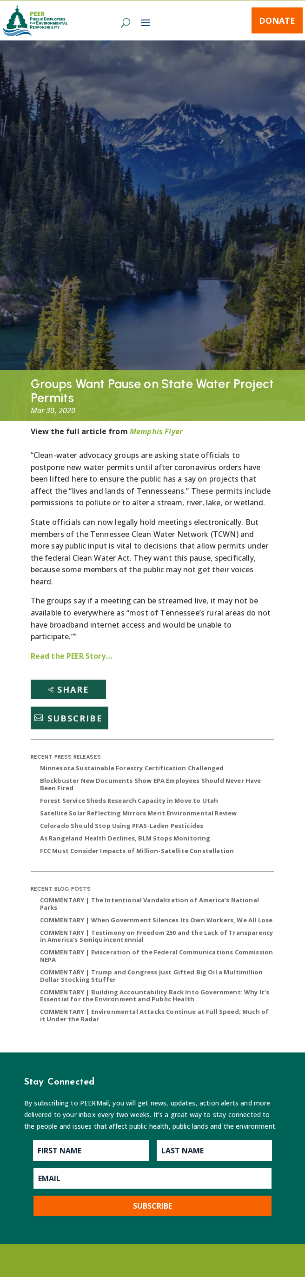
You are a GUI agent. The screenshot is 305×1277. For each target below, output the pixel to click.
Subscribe (75, 717)
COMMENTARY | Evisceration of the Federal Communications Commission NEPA (156, 956)
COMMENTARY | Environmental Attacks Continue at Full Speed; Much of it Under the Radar (154, 1015)
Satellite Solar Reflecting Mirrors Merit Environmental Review (138, 813)
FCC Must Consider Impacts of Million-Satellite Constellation (137, 851)
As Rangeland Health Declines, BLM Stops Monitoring (125, 838)
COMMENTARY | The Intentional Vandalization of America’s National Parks (149, 904)
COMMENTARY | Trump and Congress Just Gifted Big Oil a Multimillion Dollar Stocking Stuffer (151, 976)
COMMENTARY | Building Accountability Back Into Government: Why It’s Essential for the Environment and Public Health (155, 996)
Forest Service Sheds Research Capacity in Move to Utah (129, 800)
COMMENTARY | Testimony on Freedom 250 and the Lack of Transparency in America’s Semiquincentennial (156, 936)
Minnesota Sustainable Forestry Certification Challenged (132, 768)
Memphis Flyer (156, 431)
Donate (277, 20)
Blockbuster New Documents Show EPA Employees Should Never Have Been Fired (150, 784)
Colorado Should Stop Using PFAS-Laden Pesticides (122, 825)
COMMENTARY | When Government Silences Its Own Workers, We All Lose (156, 920)
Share (73, 689)
